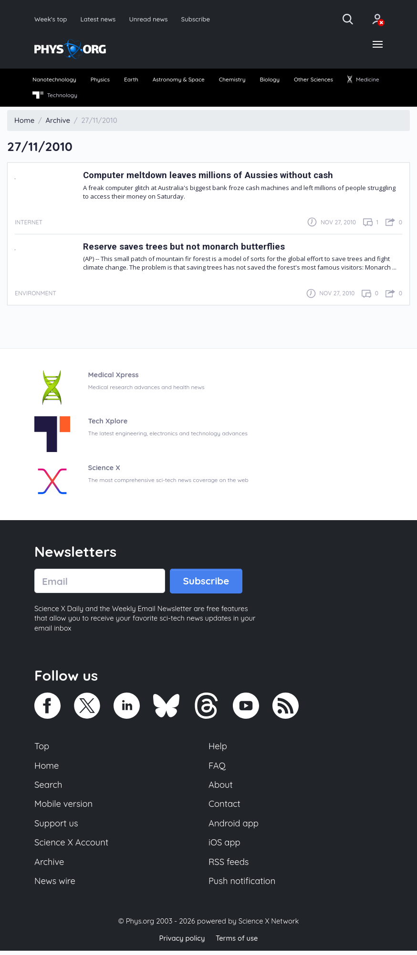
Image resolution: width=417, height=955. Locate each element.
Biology (270, 80)
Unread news (150, 19)
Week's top (51, 19)
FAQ (217, 768)
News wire (55, 886)
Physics (100, 80)
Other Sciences (313, 80)
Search (48, 787)
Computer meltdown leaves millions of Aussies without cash (211, 176)
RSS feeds (229, 866)
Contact (224, 807)
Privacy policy (181, 942)
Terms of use (237, 942)
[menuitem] (55, 81)
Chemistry (232, 80)
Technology (55, 96)
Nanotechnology (54, 80)
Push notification (242, 886)
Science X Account (72, 846)
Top (42, 748)
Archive (49, 866)
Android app (234, 827)
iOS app (224, 846)
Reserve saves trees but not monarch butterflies (186, 247)
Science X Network (268, 925)
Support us (56, 827)
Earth (131, 80)
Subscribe (198, 19)
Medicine (363, 80)
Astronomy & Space (178, 80)
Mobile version (64, 807)
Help (218, 748)
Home (47, 768)
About (220, 787)
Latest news (99, 19)
